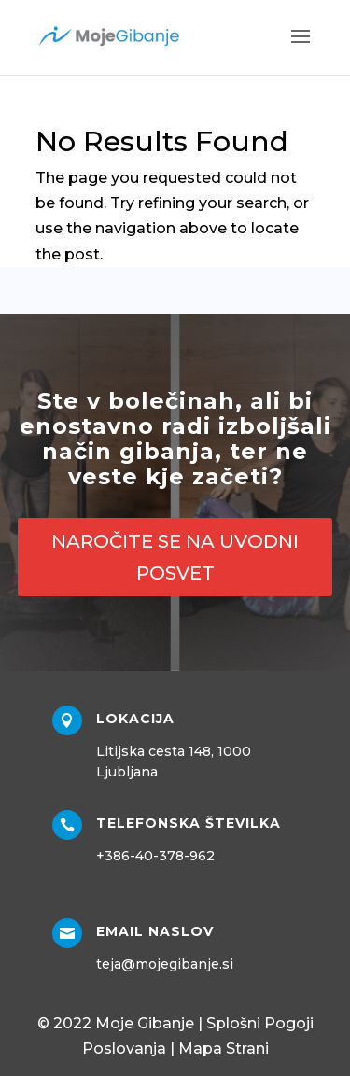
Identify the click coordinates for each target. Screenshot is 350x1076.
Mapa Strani (223, 1048)
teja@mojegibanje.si (164, 964)
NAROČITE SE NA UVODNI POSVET (175, 557)
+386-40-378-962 (155, 855)
